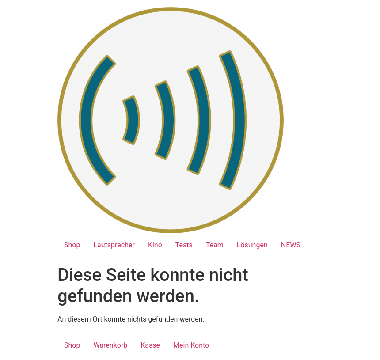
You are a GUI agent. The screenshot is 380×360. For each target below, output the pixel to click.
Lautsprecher (113, 245)
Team (215, 245)
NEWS (290, 245)
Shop (72, 245)
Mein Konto (191, 345)
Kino (155, 245)
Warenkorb (110, 345)
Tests (184, 245)
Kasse (150, 345)
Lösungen (252, 245)
